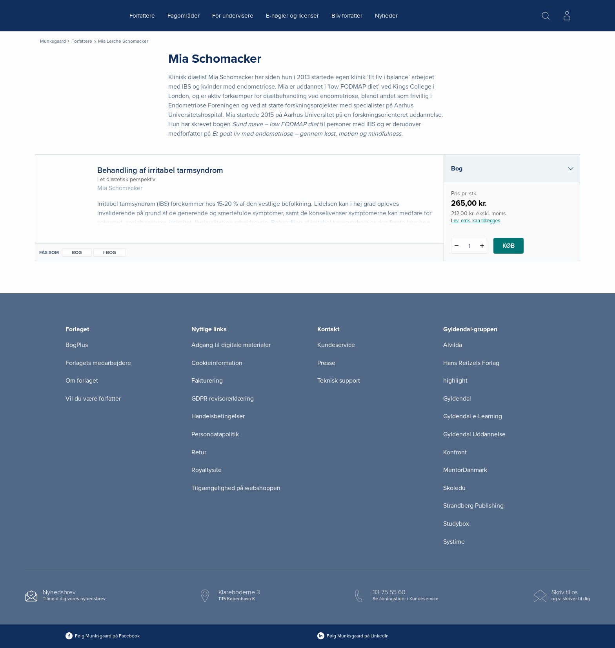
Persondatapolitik (215, 434)
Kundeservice (336, 345)
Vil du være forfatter (93, 399)
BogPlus (77, 345)
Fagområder (183, 15)
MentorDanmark (465, 470)
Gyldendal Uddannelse (474, 434)
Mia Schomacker (119, 188)
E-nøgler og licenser (292, 15)
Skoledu (454, 488)
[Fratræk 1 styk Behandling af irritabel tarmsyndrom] (456, 245)
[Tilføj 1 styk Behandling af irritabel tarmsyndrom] (482, 245)
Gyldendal (457, 399)
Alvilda (452, 345)
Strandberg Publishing (473, 506)
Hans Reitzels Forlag (471, 363)
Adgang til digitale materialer (231, 345)
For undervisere (232, 15)
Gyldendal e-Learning (472, 416)
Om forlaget (82, 381)
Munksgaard (53, 41)
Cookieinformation (216, 363)
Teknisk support (338, 381)
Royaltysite (206, 470)
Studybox (456, 524)
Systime (454, 542)
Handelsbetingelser (218, 416)
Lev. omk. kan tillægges (475, 220)
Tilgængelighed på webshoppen (235, 488)
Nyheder (386, 15)
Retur (198, 452)
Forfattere (142, 15)
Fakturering (207, 381)
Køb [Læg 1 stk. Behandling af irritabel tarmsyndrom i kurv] (508, 246)
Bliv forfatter (346, 15)
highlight (455, 381)
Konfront (455, 452)
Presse (326, 363)
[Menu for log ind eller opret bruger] (566, 15)
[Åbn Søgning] (545, 15)
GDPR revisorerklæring (222, 399)
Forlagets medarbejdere (98, 363)
